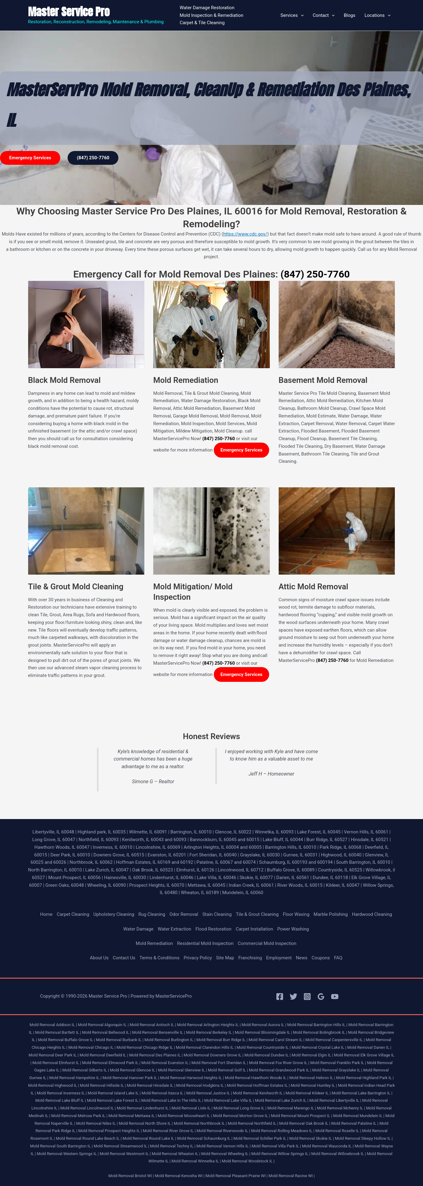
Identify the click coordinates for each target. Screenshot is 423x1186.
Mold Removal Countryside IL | (264, 1047)
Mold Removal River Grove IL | (169, 1130)
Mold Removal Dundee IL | (267, 1055)
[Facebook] (280, 996)
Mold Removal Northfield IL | (253, 1123)
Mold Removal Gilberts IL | (85, 1070)
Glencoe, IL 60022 (233, 832)
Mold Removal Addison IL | (53, 1024)
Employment (279, 958)
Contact (324, 15)
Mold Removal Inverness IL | (62, 1093)
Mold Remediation (154, 943)
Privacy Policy (198, 958)
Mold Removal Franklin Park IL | (338, 1062)
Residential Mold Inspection (205, 943)
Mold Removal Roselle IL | (338, 1130)
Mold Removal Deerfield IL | (104, 1055)
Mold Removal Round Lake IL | (149, 1138)
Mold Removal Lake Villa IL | (229, 1100)
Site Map (225, 958)
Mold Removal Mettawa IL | (132, 1115)
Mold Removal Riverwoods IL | (223, 1130)
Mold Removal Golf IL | (228, 1070)
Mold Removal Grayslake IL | (337, 1070)
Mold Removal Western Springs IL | (67, 1153)
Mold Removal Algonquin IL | (103, 1024)
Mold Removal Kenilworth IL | (259, 1093)
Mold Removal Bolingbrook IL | (320, 1032)
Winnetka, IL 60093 (274, 832)
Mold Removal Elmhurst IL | (56, 1062)
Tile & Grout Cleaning (257, 914)
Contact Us (124, 958)
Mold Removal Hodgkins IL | (201, 1085)
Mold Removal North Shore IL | (146, 1123)
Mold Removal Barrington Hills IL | (317, 1024)
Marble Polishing (331, 914)
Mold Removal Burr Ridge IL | (221, 1039)
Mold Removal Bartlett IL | (58, 1032)
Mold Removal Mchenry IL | (341, 1108)
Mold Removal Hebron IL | (312, 1077)
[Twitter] (293, 996)
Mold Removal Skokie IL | (311, 1138)
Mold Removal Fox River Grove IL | (279, 1062)
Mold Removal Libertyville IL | (336, 1100)
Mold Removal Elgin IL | (312, 1055)
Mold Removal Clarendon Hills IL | (206, 1047)
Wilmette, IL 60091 (148, 832)
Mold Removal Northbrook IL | (200, 1123)
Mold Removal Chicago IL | (92, 1047)
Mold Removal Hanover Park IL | (130, 1077)
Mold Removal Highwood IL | (53, 1085)
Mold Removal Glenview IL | (182, 1070)
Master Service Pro (68, 12)
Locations (378, 15)
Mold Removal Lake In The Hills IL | (172, 1100)
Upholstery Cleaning (113, 914)
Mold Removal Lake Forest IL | (113, 1100)
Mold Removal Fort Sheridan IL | (219, 1062)
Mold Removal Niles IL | (97, 1123)
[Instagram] (307, 996)
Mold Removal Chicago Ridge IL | (146, 1047)
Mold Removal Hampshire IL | (75, 1077)
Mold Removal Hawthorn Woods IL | (256, 1077)
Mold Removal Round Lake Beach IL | (89, 1138)
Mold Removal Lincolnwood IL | (88, 1108)
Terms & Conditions (159, 958)
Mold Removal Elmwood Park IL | (111, 1062)
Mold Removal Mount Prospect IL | (301, 1115)
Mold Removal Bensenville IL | (158, 1032)
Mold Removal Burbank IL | (119, 1039)
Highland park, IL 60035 (102, 832)
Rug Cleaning (151, 914)
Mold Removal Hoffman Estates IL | (258, 1085)
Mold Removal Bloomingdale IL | (263, 1032)
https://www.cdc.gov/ (245, 234)
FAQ (338, 958)
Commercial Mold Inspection (267, 943)
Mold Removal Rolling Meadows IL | (282, 1130)
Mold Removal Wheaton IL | (176, 1153)
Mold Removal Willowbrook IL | (338, 1153)
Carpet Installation (254, 929)
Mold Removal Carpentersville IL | (335, 1039)
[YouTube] (335, 996)
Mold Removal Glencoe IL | (133, 1070)
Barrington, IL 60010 (190, 832)
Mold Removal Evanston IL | (165, 1062)
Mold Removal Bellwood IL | (106, 1032)
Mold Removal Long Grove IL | (239, 1108)
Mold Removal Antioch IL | (153, 1024)
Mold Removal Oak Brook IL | (304, 1123)
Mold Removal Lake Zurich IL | (281, 1100)
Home (46, 914)
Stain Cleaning (217, 914)
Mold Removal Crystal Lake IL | (319, 1047)
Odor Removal (183, 914)
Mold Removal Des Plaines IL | (156, 1055)
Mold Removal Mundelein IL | (358, 1115)
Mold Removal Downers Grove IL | (213, 1055)
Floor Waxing (296, 914)
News (301, 958)
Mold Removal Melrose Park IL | (79, 1115)
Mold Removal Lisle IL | (192, 1108)
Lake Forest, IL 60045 (318, 832)
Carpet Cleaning (73, 914)
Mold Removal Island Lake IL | (114, 1093)
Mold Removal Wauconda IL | (328, 1146)
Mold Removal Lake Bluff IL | (60, 1100)
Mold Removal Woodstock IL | (248, 1161)
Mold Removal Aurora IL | (264, 1024)
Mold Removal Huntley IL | (314, 1085)
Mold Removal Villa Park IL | (276, 1146)
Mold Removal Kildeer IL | (308, 1093)
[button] (301, 15)
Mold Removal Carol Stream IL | (277, 1039)
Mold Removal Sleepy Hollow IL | (364, 1138)
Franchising (250, 958)
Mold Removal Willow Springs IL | (280, 1153)
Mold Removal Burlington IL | (169, 1039)
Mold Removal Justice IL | (209, 1093)
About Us (99, 958)
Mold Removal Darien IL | (369, 1047)
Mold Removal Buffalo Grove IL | (66, 1039)
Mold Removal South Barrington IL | (61, 1146)
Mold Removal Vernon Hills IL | (223, 1146)
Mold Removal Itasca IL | (163, 1093)
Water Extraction (174, 929)
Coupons (321, 958)
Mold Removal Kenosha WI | (179, 1175)
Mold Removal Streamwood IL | (121, 1146)
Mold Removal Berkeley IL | (210, 1032)
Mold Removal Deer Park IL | (54, 1055)
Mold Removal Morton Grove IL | (241, 1115)
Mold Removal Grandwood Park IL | (280, 1070)
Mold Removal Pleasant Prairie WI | (237, 1175)
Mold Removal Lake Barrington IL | (362, 1093)
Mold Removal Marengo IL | (291, 1108)
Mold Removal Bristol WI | (131, 1175)
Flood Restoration (213, 929)
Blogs (349, 15)
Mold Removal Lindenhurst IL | (144, 1108)
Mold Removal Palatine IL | (354, 1123)
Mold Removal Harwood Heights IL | (192, 1077)
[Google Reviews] (321, 996)
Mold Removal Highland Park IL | (365, 1077)
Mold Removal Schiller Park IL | (260, 1138)
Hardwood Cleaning (372, 914)
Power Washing (293, 929)
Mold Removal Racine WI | (292, 1175)
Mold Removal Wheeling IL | (225, 1153)
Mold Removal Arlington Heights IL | (209, 1024)
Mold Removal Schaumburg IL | (204, 1138)
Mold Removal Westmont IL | (125, 1153)
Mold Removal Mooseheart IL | (185, 1115)
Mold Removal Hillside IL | (103, 1085)
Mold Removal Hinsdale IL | (151, 1085)
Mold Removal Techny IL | (172, 1146)
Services (292, 15)
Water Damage (138, 929)
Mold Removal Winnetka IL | (196, 1161)
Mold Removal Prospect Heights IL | (110, 1130)
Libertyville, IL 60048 (53, 832)
